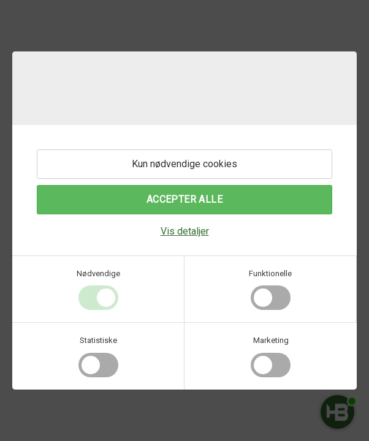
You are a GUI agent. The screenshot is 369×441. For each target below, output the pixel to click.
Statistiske (98, 340)
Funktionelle (270, 273)
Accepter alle (184, 199)
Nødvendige (98, 273)
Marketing (271, 340)
